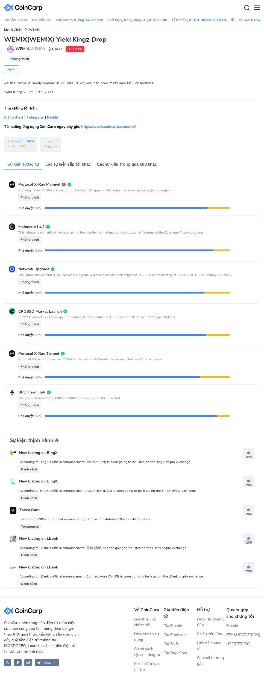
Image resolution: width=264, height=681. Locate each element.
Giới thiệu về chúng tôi (145, 622)
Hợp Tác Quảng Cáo (211, 622)
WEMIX (34, 29)
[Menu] (256, 8)
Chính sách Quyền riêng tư (147, 651)
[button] (47, 662)
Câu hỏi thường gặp (210, 660)
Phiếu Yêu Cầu (209, 634)
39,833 (22, 20)
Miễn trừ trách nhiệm (146, 666)
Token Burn (29, 510)
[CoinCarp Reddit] (28, 662)
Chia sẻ (50, 144)
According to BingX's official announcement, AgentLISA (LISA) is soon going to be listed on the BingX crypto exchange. (107, 491)
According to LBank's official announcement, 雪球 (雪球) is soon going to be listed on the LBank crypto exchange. (103, 548)
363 (48, 20)
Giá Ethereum (175, 634)
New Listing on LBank (38, 538)
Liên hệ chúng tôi (209, 645)
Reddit (52, 117)
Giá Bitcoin (172, 625)
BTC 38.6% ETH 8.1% (210, 20)
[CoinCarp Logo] (24, 7)
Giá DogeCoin (175, 653)
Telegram (34, 117)
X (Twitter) (13, 117)
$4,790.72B (94, 20)
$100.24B (160, 20)
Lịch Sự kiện (13, 29)
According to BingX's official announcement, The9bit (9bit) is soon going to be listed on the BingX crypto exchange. (105, 462)
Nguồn (12, 69)
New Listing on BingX (38, 452)
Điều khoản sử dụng (146, 636)
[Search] (247, 8)
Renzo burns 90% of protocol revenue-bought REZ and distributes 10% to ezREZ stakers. (85, 519)
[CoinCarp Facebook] (18, 662)
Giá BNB (170, 643)
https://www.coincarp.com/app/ (108, 126)
